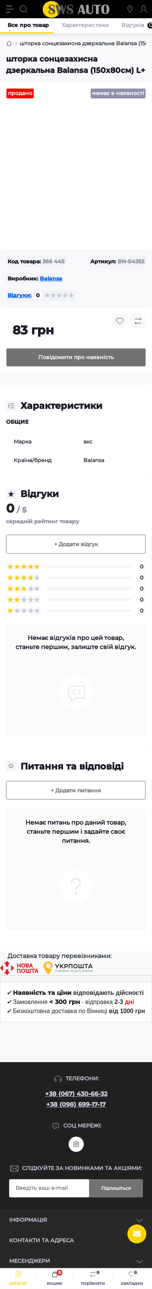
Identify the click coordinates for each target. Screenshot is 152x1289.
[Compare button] (138, 321)
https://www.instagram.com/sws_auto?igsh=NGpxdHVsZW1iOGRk (76, 1144)
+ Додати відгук (76, 544)
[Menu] (10, 9)
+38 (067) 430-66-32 (76, 1093)
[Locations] (130, 9)
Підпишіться (116, 1188)
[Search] (23, 9)
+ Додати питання (76, 790)
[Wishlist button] (119, 321)
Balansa (51, 279)
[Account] (143, 9)
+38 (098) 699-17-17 (76, 1104)
